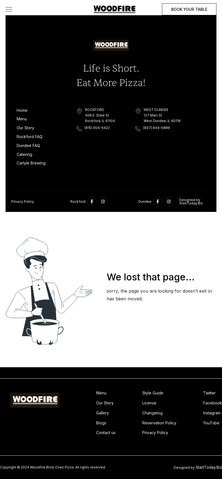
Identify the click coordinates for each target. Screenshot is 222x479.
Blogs (101, 422)
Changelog (152, 412)
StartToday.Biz (209, 467)
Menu (22, 118)
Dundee (144, 201)
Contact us (106, 432)
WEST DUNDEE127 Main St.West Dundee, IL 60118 (162, 115)
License (149, 403)
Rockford (78, 201)
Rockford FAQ (30, 136)
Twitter (209, 393)
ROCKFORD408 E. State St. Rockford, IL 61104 (100, 115)
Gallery (102, 412)
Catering (24, 154)
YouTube (211, 422)
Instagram (212, 412)
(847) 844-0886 (156, 128)
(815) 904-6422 (97, 128)
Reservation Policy (159, 422)
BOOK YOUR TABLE (189, 9)
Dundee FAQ (28, 145)
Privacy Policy (22, 201)
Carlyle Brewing (31, 163)
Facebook (212, 403)
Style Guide (152, 393)
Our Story (25, 127)
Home (22, 110)
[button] (9, 9)
